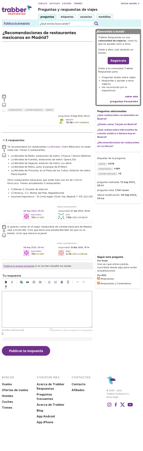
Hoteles (54, 3)
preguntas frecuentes (124, 101)
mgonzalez (36, 214)
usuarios (86, 16)
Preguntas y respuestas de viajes (68, 9)
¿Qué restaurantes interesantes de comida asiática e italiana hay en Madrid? (117, 133)
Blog (40, 410)
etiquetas (67, 16)
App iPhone (45, 422)
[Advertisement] (47, 67)
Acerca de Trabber (50, 404)
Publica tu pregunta (17, 23)
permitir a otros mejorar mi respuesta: (73, 330)
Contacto (79, 384)
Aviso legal (112, 397)
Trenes (78, 3)
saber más (131, 96)
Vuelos (42, 3)
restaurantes (15, 109)
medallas (105, 16)
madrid (49, 109)
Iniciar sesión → (130, 3)
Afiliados (78, 390)
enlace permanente (66, 206)
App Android (46, 416)
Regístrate (118, 60)
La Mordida (53, 146)
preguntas (47, 16)
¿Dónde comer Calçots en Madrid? (117, 124)
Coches (66, 3)
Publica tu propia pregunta (19, 265)
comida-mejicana (33, 109)
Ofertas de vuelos (15, 390)
